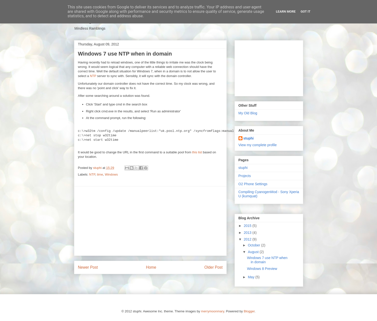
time (100, 174)
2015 (248, 226)
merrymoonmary (212, 311)
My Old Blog (247, 113)
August (253, 252)
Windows (111, 174)
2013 (248, 233)
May (251, 277)
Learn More (286, 11)
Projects (244, 176)
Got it (305, 11)
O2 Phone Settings (253, 184)
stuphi (248, 138)
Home (151, 267)
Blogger (249, 311)
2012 (248, 239)
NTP (93, 76)
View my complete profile (257, 145)
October (254, 245)
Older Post (213, 267)
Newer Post (88, 267)
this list (197, 152)
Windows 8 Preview (262, 269)
